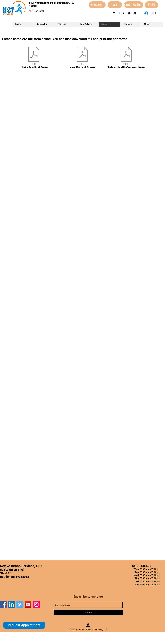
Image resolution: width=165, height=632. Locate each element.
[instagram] (134, 13)
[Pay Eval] (136, 4)
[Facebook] (3, 604)
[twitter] (129, 13)
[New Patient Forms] (82, 58)
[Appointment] (97, 4)
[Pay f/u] (151, 4)
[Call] (115, 4)
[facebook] (119, 13)
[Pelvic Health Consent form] (126, 58)
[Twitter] (19, 604)
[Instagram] (36, 604)
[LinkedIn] (11, 604)
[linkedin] (124, 13)
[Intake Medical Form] (33, 58)
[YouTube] (28, 604)
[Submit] (88, 612)
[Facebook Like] (21, 596)
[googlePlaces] (114, 13)
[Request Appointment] (24, 625)
